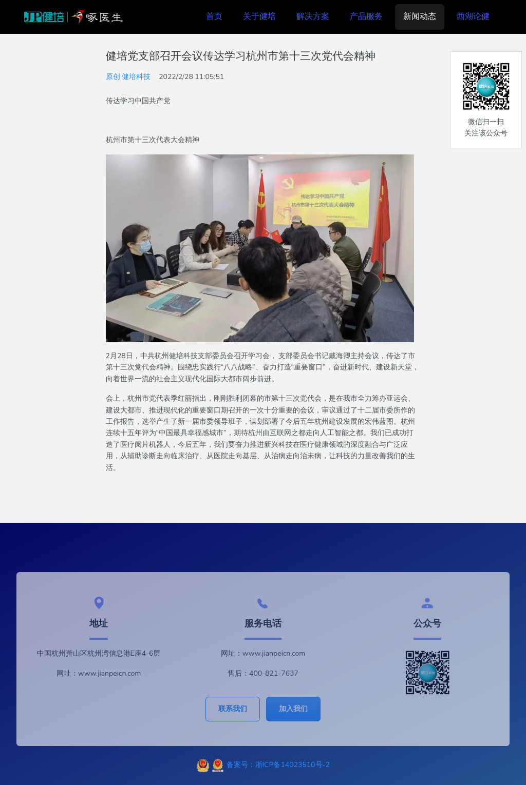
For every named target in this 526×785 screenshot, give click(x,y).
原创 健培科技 (128, 77)
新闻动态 (419, 16)
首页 (214, 16)
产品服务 (366, 16)
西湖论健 (473, 16)
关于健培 (259, 16)
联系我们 (232, 709)
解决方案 (312, 16)
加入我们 (293, 709)
